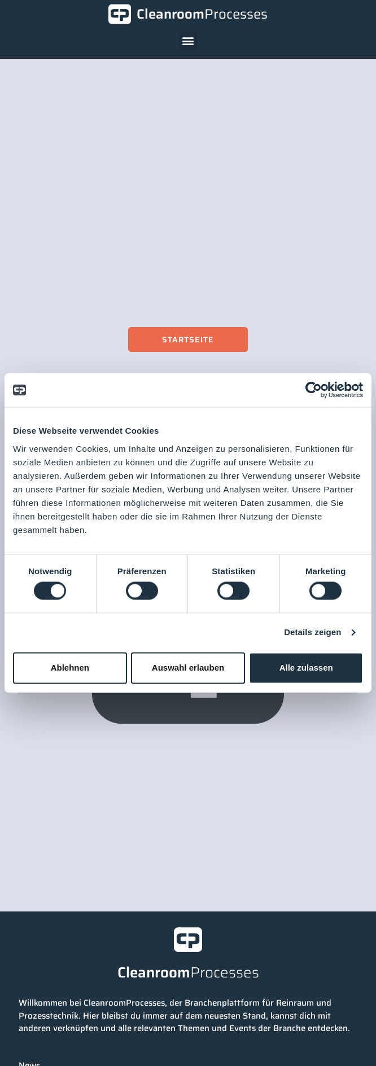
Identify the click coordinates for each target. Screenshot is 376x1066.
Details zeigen (312, 632)
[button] (188, 40)
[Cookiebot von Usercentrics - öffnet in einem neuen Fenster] (313, 389)
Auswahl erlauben (188, 667)
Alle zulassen (306, 667)
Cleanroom (202, 14)
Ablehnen (70, 667)
